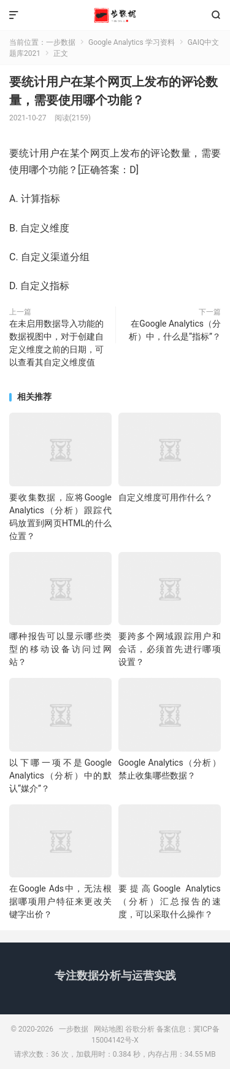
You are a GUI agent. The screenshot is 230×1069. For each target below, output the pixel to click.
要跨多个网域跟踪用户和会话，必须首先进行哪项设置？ (169, 649)
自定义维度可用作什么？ (165, 497)
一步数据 (115, 15)
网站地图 (108, 1029)
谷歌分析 (140, 1029)
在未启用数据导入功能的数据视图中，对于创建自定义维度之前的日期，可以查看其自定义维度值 (56, 343)
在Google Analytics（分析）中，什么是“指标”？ (175, 330)
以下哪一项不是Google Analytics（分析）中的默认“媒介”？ (60, 775)
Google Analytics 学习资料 (131, 42)
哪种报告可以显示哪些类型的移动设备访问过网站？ (60, 649)
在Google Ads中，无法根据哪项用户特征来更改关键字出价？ (60, 901)
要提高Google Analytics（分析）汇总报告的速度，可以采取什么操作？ (169, 901)
